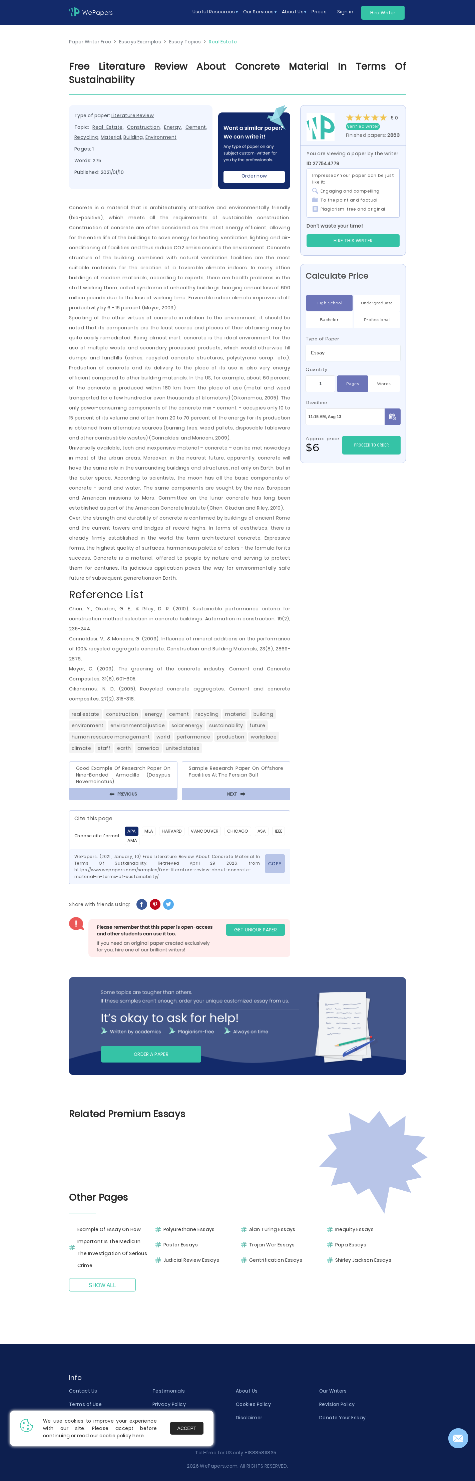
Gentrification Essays (275, 1260)
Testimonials (168, 1391)
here (138, 1435)
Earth (124, 748)
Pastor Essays (180, 1244)
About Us (247, 1391)
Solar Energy (186, 725)
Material (111, 137)
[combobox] (353, 353)
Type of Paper (322, 338)
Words (384, 383)
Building (133, 137)
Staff (104, 748)
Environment (161, 137)
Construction (143, 127)
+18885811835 (261, 1452)
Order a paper (151, 1054)
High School (329, 303)
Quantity (317, 369)
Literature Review (132, 115)
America (148, 748)
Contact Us (83, 1391)
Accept (186, 1428)
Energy (172, 127)
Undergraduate (377, 303)
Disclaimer (249, 1417)
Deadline (316, 402)
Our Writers (333, 1391)
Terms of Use (85, 1404)
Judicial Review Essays (191, 1260)
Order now (254, 176)
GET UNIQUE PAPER (255, 929)
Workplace (264, 736)
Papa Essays (351, 1244)
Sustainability (226, 725)
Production (230, 736)
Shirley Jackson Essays (363, 1260)
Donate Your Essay (342, 1417)
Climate (81, 748)
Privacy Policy (169, 1404)
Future (257, 725)
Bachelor (329, 319)
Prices (319, 11)
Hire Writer (383, 12)
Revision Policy (337, 1404)
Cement (195, 127)
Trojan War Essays (272, 1244)
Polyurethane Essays (189, 1229)
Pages (352, 383)
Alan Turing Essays (272, 1229)
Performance (193, 736)
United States (183, 748)
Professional (377, 319)
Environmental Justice (137, 725)
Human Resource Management (111, 736)
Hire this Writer (353, 240)
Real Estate (107, 127)
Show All (102, 1285)
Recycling (86, 137)
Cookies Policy (253, 1404)
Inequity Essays (354, 1229)
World (163, 736)
